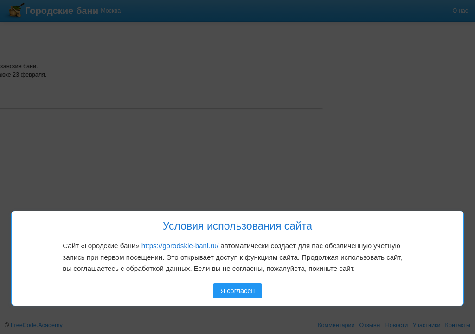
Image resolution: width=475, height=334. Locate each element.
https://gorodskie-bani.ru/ (179, 246)
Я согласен (237, 291)
